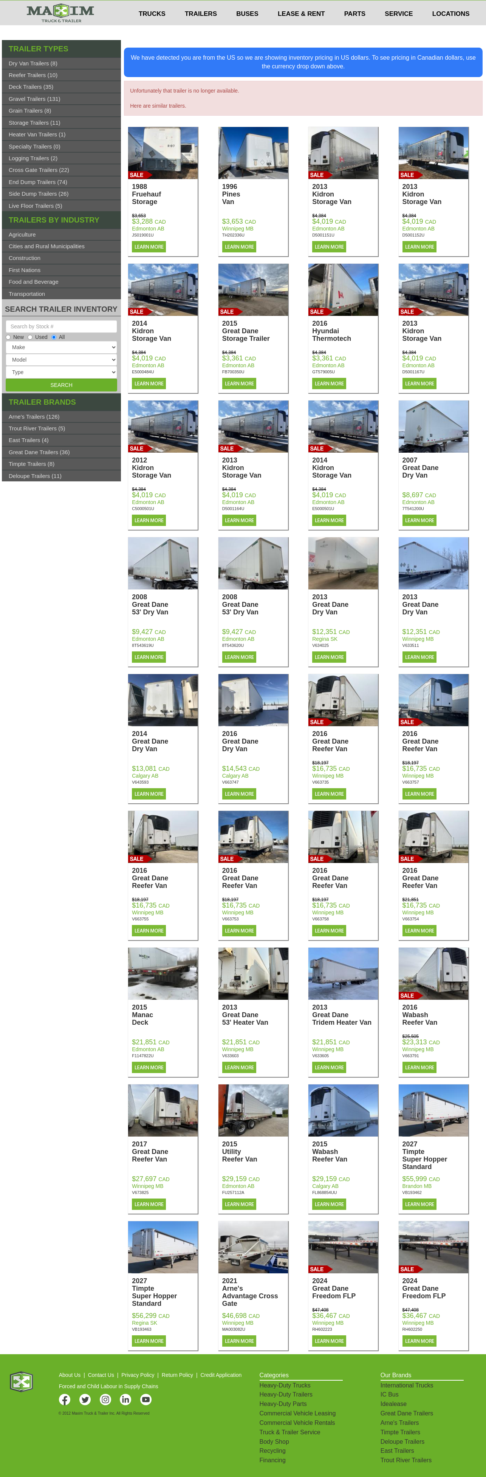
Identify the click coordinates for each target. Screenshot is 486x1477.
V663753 (230, 919)
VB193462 (412, 1192)
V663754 (410, 919)
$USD (386, 8)
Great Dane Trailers (407, 1413)
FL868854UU (324, 1192)
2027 (435, 1155)
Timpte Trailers (400, 1432)
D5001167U (413, 372)
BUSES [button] (247, 28)
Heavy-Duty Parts (283, 1404)
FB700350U (233, 372)
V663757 (410, 782)
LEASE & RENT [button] (301, 28)
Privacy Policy (137, 1375)
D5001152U (413, 235)
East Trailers (397, 1451)
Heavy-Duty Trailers (286, 1394)
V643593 (140, 782)
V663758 (320, 919)
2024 (345, 1288)
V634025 (320, 645)
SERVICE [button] (399, 28)
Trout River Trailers (406, 1460)
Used (38, 337)
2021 (255, 1292)
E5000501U (323, 508)
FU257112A (233, 1192)
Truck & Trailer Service (290, 1432)
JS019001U (143, 235)
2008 (165, 604)
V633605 (320, 1055)
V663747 (230, 782)
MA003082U (233, 1329)
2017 (165, 1151)
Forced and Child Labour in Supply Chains (108, 1386)
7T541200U (413, 508)
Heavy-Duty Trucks (285, 1385)
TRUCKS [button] (152, 28)
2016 (345, 331)
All (58, 337)
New (15, 337)
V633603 (230, 1055)
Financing (273, 1460)
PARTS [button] (354, 28)
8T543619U (143, 645)
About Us (70, 1375)
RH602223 (322, 1329)
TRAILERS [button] (201, 28)
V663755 (140, 919)
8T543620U (233, 645)
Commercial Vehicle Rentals (297, 1423)
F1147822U (143, 1055)
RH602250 (412, 1329)
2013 (345, 194)
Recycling (273, 1451)
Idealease (394, 1404)
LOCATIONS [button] (451, 28)
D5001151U (323, 235)
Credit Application (220, 1375)
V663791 (410, 1055)
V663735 (320, 782)
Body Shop (274, 1441)
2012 (165, 467)
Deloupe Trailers (403, 1441)
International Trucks (407, 1385)
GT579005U (323, 372)
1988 (165, 194)
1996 (255, 194)
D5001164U (233, 508)
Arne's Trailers (400, 1423)
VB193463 (141, 1329)
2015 (255, 331)
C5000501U (143, 508)
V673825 (140, 1192)
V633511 (410, 645)
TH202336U (233, 235)
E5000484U (143, 372)
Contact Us (101, 1375)
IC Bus (390, 1394)
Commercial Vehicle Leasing (298, 1413)
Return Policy (177, 1375)
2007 (435, 467)
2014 (165, 331)
